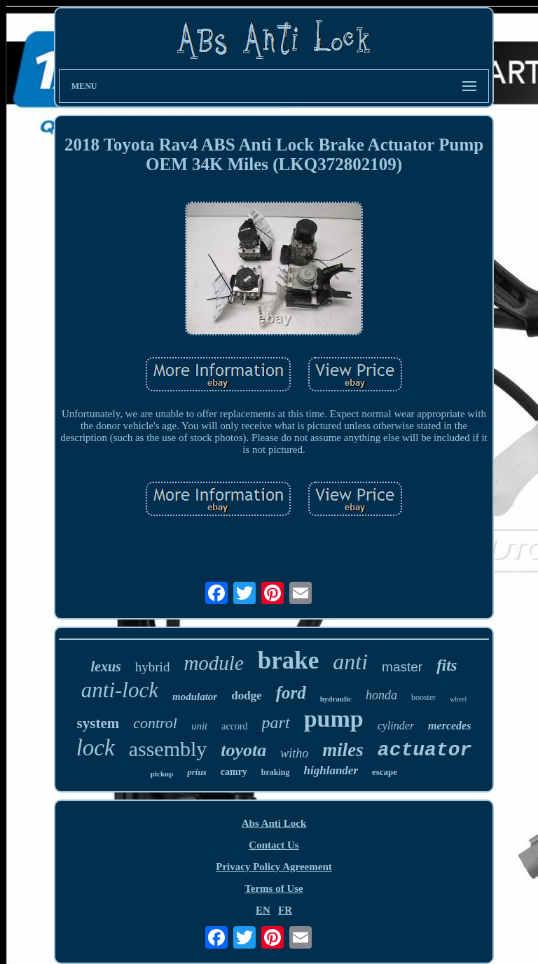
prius (196, 772)
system (98, 723)
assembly (168, 748)
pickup (162, 773)
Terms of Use (273, 888)
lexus (105, 666)
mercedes (449, 726)
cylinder (396, 726)
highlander (331, 770)
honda (381, 695)
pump (334, 719)
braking (275, 772)
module (213, 663)
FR (285, 910)
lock (95, 747)
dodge (246, 695)
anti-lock (119, 690)
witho (294, 753)
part (276, 722)
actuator (424, 750)
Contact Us (273, 845)
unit (199, 726)
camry (234, 772)
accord (234, 726)
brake (288, 660)
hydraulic (336, 698)
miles (343, 749)
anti (350, 661)
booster (423, 697)
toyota (243, 750)
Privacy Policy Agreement (274, 866)
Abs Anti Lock (274, 823)
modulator (194, 696)
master (402, 666)
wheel (458, 699)
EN (263, 910)
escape (384, 772)
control (155, 723)
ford (291, 692)
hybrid (152, 666)
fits (446, 665)
